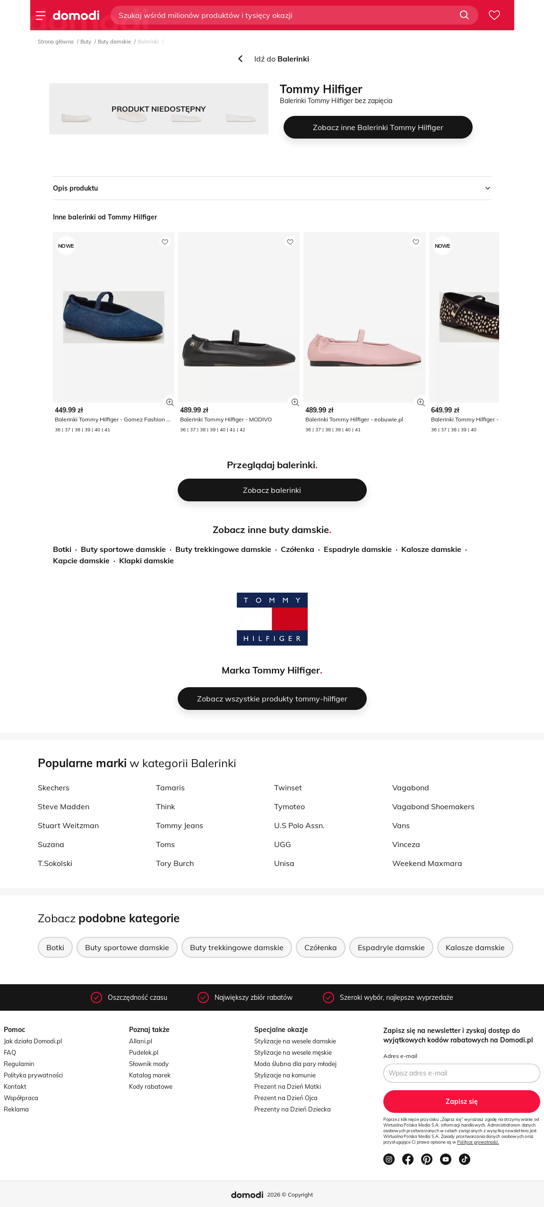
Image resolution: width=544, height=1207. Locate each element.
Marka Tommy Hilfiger (271, 670)
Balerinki (148, 41)
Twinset (288, 787)
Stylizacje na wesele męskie (293, 1052)
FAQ (10, 1052)
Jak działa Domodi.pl (33, 1041)
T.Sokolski (55, 863)
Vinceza (406, 844)
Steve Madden (63, 806)
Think (165, 806)
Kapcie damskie (81, 560)
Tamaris (170, 787)
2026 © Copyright (290, 1194)
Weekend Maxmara (427, 863)
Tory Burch (175, 863)
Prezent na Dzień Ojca (286, 1098)
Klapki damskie (146, 560)
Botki (62, 549)
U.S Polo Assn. (299, 825)
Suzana (51, 844)
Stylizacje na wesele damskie (295, 1041)
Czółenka (297, 549)
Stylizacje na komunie (285, 1075)
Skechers (53, 787)
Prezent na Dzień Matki (287, 1086)
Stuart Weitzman (68, 825)
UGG (282, 844)
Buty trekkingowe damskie (223, 549)
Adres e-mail (400, 1055)
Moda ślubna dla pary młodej (295, 1063)
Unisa (284, 863)
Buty (85, 41)
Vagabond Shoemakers (433, 806)
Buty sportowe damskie (123, 549)
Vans (401, 825)
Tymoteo (289, 806)
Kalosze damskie (431, 549)
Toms (165, 844)
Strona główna (56, 41)
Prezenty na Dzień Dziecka (292, 1109)
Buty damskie (114, 41)
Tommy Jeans (179, 825)
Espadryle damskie (358, 549)
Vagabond (410, 787)
